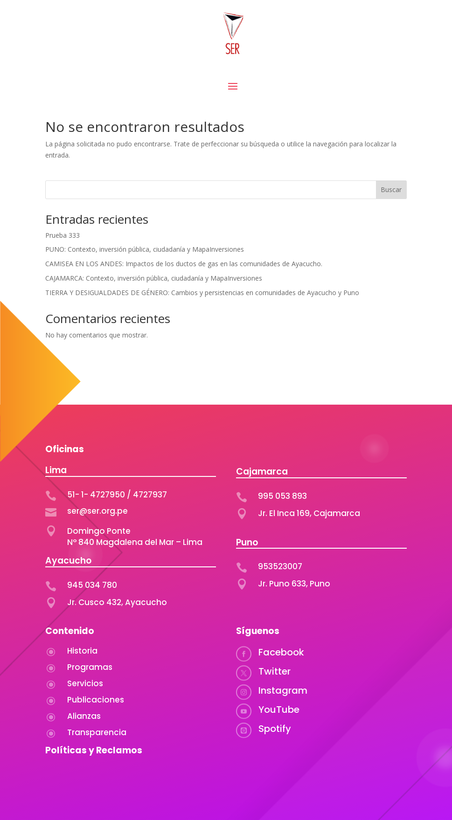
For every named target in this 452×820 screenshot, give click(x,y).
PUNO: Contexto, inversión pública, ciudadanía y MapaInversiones (144, 249)
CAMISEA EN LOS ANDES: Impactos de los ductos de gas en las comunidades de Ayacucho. (184, 263)
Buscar (391, 189)
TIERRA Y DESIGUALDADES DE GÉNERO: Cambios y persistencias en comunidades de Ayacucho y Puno (202, 292)
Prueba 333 (62, 235)
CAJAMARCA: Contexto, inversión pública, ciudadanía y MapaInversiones (154, 278)
